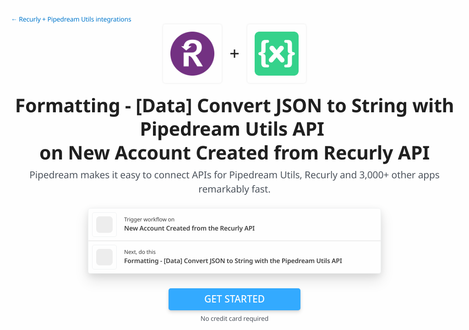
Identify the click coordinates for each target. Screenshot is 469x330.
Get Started (234, 298)
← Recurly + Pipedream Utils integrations (71, 19)
